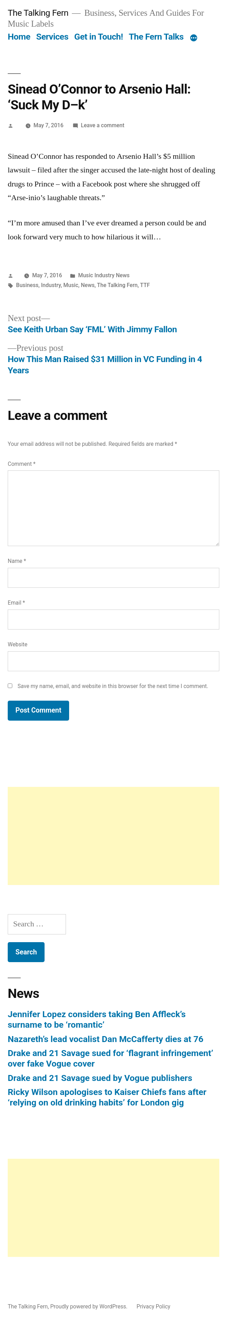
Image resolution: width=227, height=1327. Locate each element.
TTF (145, 285)
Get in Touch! (98, 37)
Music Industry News (104, 275)
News (87, 285)
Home (19, 37)
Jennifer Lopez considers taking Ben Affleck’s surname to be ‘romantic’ (97, 1019)
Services (52, 37)
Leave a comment (103, 125)
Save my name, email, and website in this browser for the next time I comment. (113, 686)
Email (16, 602)
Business (27, 285)
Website (17, 644)
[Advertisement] (113, 836)
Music (71, 285)
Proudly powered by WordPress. (89, 1306)
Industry (51, 285)
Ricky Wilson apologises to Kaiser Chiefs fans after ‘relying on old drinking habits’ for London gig (107, 1097)
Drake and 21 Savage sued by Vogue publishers (100, 1078)
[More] (193, 38)
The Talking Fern (38, 13)
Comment (21, 464)
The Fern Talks (156, 37)
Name (17, 561)
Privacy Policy (153, 1306)
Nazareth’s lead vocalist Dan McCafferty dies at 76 (105, 1039)
